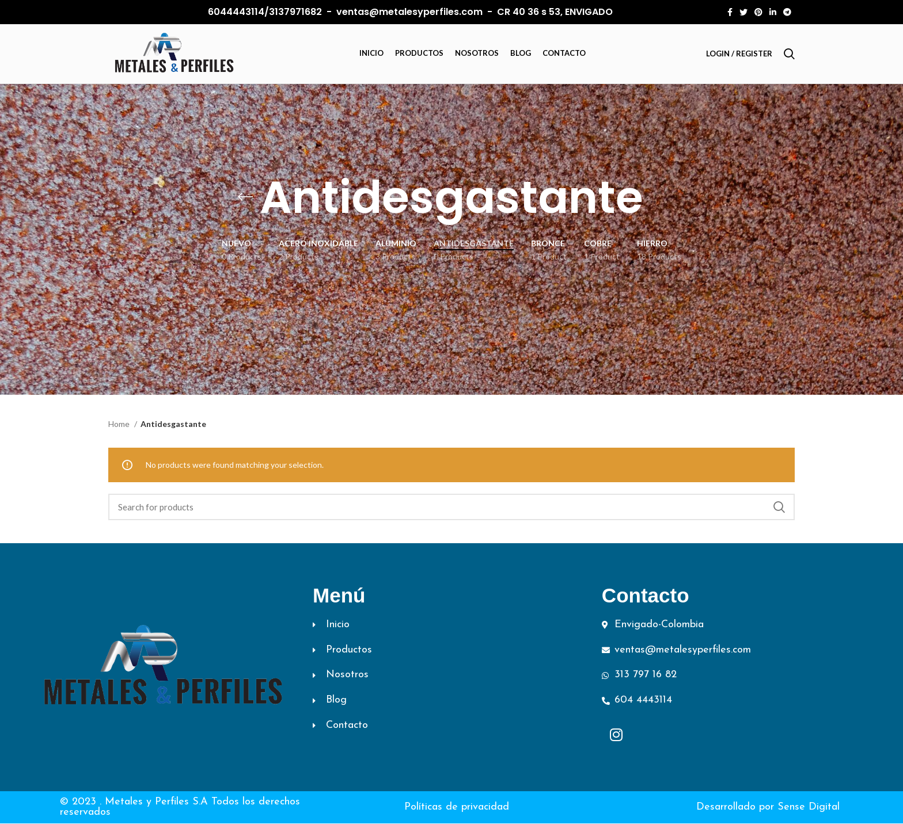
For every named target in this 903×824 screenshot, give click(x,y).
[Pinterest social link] (758, 12)
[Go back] (245, 197)
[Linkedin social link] (773, 12)
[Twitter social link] (743, 12)
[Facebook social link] (730, 12)
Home (119, 424)
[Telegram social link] (787, 12)
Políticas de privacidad (456, 807)
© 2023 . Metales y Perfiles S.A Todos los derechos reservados (180, 807)
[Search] (789, 54)
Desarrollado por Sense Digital (768, 807)
